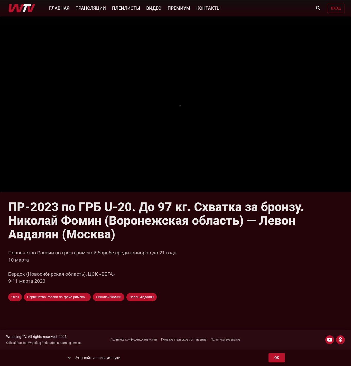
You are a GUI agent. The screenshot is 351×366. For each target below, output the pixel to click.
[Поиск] (318, 8)
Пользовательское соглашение (184, 339)
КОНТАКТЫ (208, 7)
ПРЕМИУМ (178, 7)
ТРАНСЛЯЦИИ (90, 7)
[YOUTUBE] (329, 339)
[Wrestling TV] (22, 8)
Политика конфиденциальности (133, 339)
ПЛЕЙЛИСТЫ (126, 7)
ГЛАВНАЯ (59, 7)
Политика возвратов (225, 339)
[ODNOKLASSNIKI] (340, 339)
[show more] (69, 358)
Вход (336, 8)
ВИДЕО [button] (153, 7)
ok (277, 358)
